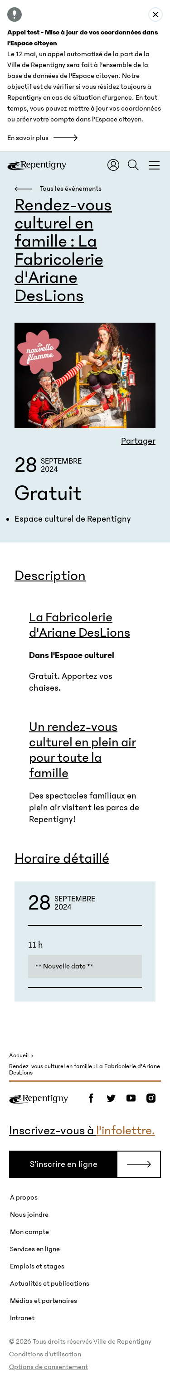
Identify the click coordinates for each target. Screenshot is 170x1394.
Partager (138, 441)
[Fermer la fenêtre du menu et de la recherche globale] (154, 165)
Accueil (19, 1055)
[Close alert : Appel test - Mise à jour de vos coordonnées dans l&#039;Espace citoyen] (155, 14)
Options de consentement (48, 1367)
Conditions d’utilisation (45, 1354)
